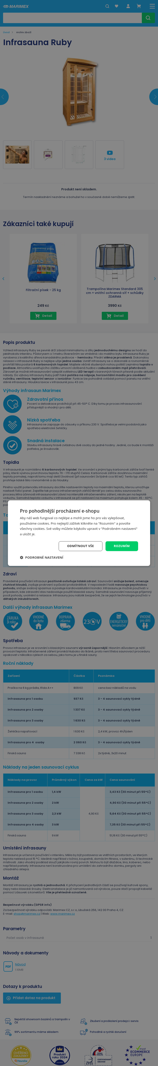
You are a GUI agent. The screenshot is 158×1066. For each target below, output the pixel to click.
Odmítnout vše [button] (80, 546)
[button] (41, 557)
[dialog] (79, 533)
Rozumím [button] (122, 546)
